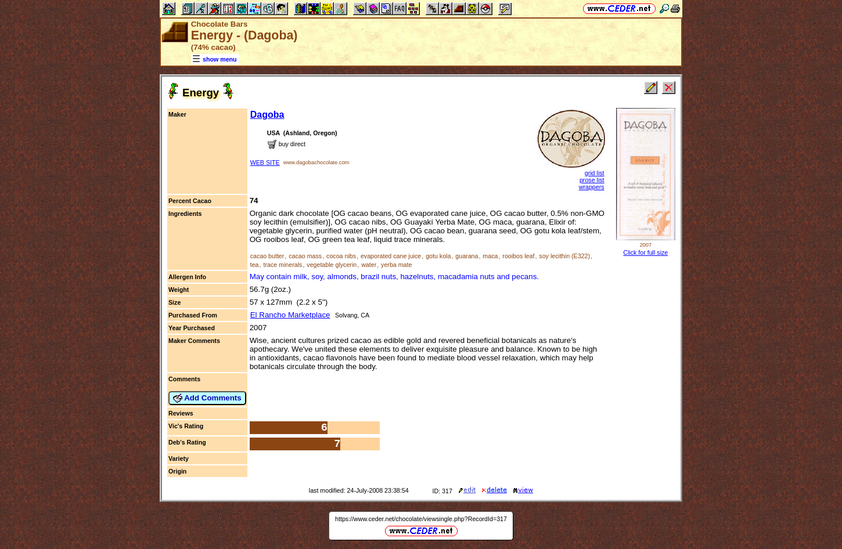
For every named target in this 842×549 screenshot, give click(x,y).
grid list (594, 172)
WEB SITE (265, 162)
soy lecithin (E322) (564, 255)
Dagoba (267, 115)
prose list (592, 179)
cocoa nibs (341, 255)
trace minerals (282, 264)
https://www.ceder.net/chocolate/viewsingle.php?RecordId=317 (421, 518)
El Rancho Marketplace (290, 314)
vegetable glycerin (332, 264)
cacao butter (267, 255)
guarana (466, 255)
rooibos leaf (518, 255)
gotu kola (438, 255)
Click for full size (645, 252)
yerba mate (396, 264)
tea (254, 264)
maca (490, 255)
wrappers (591, 186)
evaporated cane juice (391, 255)
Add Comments (207, 398)
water (368, 264)
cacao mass (305, 255)
